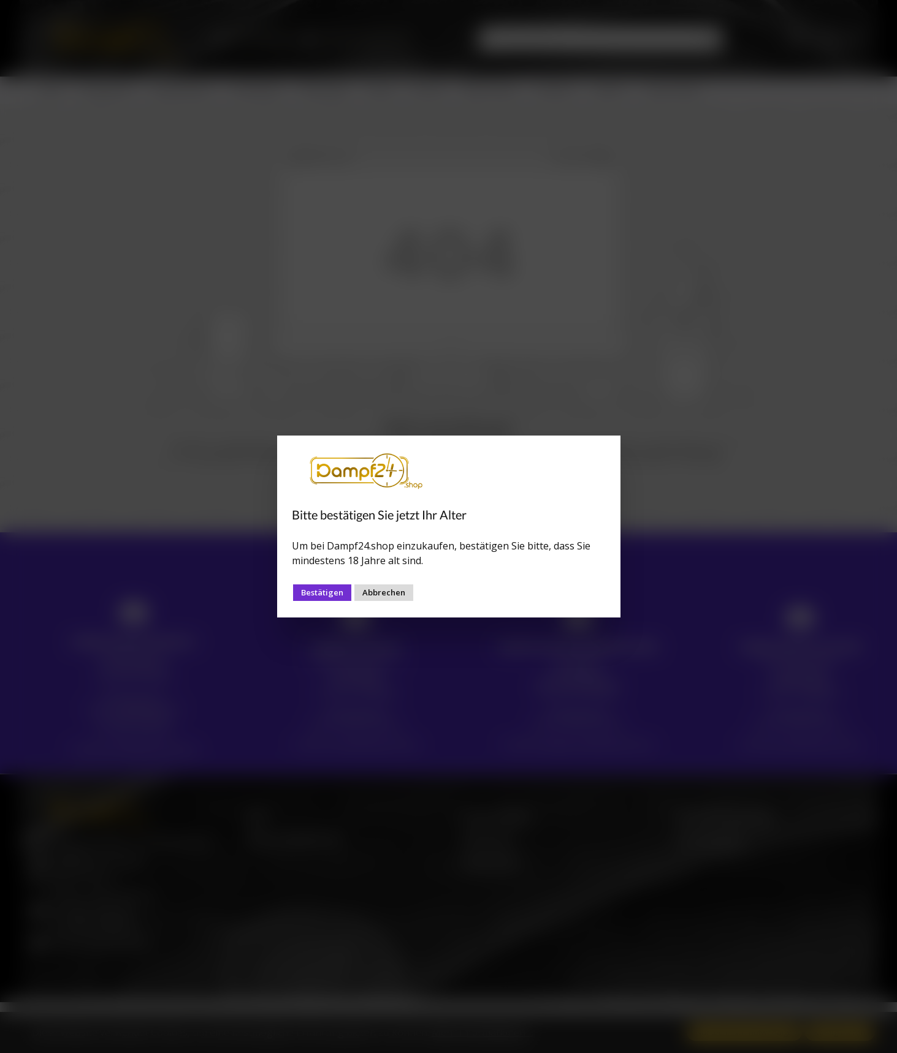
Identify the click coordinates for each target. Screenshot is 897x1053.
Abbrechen (383, 592)
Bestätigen (322, 592)
